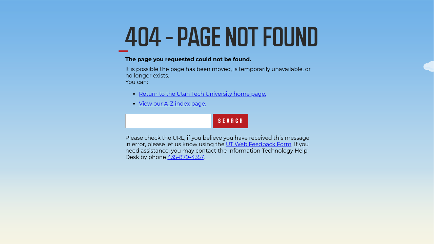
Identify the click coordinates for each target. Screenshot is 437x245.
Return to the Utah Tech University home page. (202, 94)
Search (231, 121)
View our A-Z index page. (172, 104)
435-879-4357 (185, 157)
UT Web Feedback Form (258, 144)
